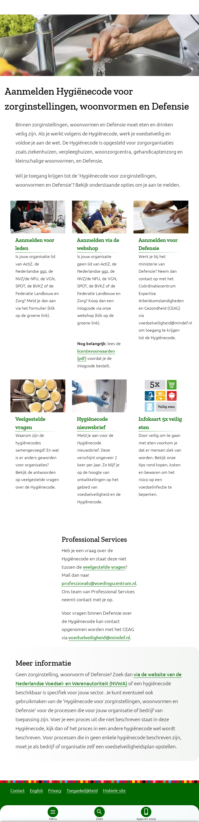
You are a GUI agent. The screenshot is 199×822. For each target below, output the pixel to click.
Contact (17, 790)
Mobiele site (114, 790)
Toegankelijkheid (82, 790)
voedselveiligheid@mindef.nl (99, 637)
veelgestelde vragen (104, 566)
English (36, 790)
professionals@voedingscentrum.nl (99, 583)
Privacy (54, 790)
